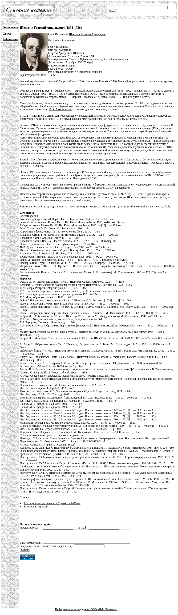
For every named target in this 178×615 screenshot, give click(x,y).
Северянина (67, 128)
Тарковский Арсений (36, 506)
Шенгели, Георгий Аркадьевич (87, 34)
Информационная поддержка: (73, 611)
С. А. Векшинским (60, 109)
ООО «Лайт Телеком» (104, 611)
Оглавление (10, 27)
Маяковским (110, 206)
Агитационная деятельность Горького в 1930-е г (52, 503)
